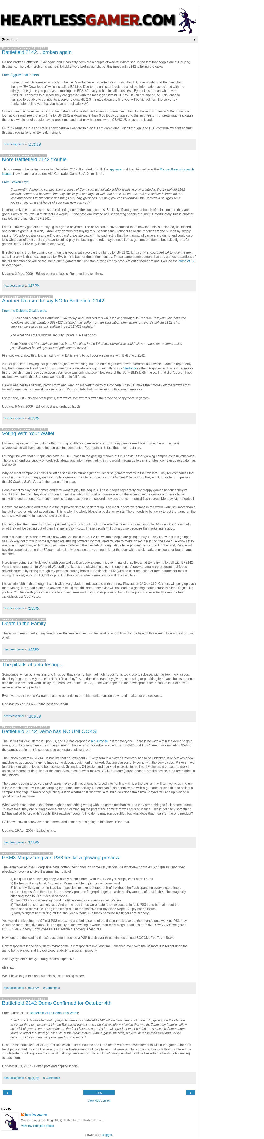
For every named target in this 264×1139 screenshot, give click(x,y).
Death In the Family (24, 623)
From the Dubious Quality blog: (24, 310)
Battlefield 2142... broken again (37, 52)
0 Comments (51, 987)
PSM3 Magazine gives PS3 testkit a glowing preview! (61, 857)
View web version (99, 1100)
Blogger (107, 1135)
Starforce (129, 368)
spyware (116, 169)
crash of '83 (186, 261)
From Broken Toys (15, 182)
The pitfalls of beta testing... (33, 664)
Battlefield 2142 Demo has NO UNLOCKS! (49, 731)
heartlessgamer (36, 1114)
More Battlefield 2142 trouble (34, 159)
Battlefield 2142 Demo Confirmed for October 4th (56, 1003)
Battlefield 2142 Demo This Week (54, 1013)
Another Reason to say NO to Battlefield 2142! (54, 300)
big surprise (99, 741)
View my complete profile (37, 1125)
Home (99, 1092)
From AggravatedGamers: (21, 75)
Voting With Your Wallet (28, 433)
